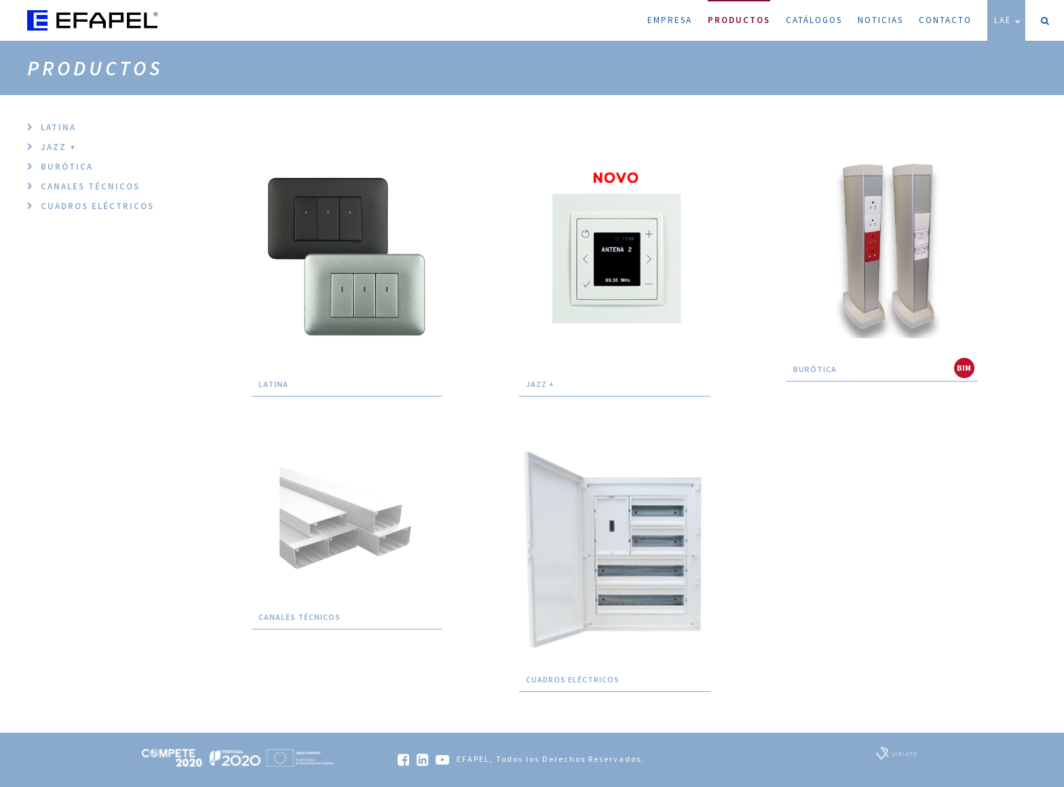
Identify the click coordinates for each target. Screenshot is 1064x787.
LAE (1008, 20)
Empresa (669, 20)
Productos (739, 13)
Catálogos (814, 20)
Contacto (945, 20)
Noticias (880, 20)
